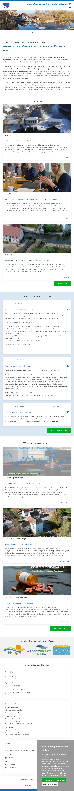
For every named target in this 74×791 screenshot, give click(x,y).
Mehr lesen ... (64, 157)
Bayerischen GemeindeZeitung (40, 370)
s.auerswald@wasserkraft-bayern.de (18, 723)
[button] (70, 7)
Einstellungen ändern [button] (50, 784)
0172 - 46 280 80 (12, 721)
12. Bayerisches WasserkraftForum (16, 370)
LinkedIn (11, 761)
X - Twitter (11, 764)
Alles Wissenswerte (60, 628)
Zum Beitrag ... (64, 502)
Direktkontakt (12, 767)
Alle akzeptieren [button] (48, 780)
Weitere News (62, 284)
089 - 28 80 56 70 (12, 712)
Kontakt (24, 780)
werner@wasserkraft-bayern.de (17, 735)
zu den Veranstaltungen (59, 430)
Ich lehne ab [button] (61, 780)
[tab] (32, 32)
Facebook (11, 754)
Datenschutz (35, 780)
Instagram (11, 758)
